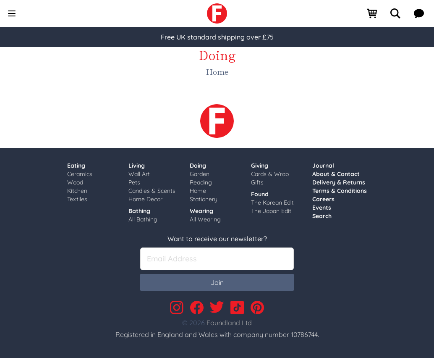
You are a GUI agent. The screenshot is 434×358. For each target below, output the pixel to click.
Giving (259, 165)
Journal (323, 165)
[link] (217, 13)
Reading (201, 182)
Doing (198, 165)
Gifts (257, 182)
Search (322, 216)
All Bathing (142, 219)
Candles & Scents (151, 191)
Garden (199, 174)
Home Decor (145, 199)
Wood (75, 182)
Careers (323, 199)
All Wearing (205, 219)
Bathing (139, 211)
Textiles (77, 199)
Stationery (203, 199)
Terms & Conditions (339, 191)
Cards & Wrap (270, 174)
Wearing (201, 211)
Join (217, 282)
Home (198, 191)
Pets (134, 182)
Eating (76, 165)
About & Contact (336, 174)
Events (321, 207)
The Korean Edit (272, 202)
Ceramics (79, 174)
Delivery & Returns (338, 182)
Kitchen (77, 191)
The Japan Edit (271, 211)
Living (136, 165)
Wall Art (139, 174)
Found (260, 194)
